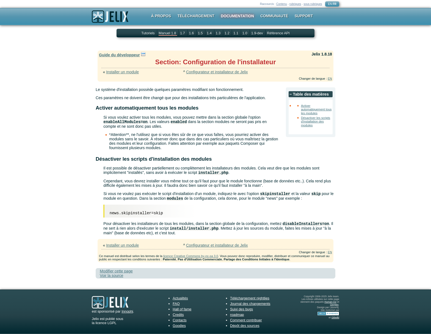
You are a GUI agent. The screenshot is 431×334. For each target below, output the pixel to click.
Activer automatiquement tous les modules (316, 109)
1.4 (209, 33)
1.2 (227, 33)
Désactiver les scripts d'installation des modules (315, 121)
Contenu (281, 3)
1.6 (192, 33)
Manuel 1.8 (168, 33)
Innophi (127, 311)
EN (330, 3)
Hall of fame (182, 309)
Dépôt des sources (244, 326)
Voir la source (111, 275)
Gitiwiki (335, 317)
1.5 (201, 33)
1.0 (245, 33)
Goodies (179, 326)
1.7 (183, 33)
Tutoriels (148, 33)
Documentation (237, 16)
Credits (178, 315)
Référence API (278, 33)
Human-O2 (330, 301)
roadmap (237, 315)
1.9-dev (257, 33)
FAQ (176, 304)
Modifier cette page (116, 271)
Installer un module (122, 72)
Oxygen (334, 304)
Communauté (274, 16)
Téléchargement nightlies (249, 298)
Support (304, 16)
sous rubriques (313, 3)
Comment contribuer (246, 320)
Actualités (180, 298)
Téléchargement (196, 16)
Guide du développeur (119, 55)
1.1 (236, 33)
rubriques (295, 3)
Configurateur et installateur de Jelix (217, 72)
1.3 (219, 33)
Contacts (180, 320)
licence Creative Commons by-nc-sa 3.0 (190, 256)
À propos (161, 16)
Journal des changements (250, 304)
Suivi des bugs (241, 309)
